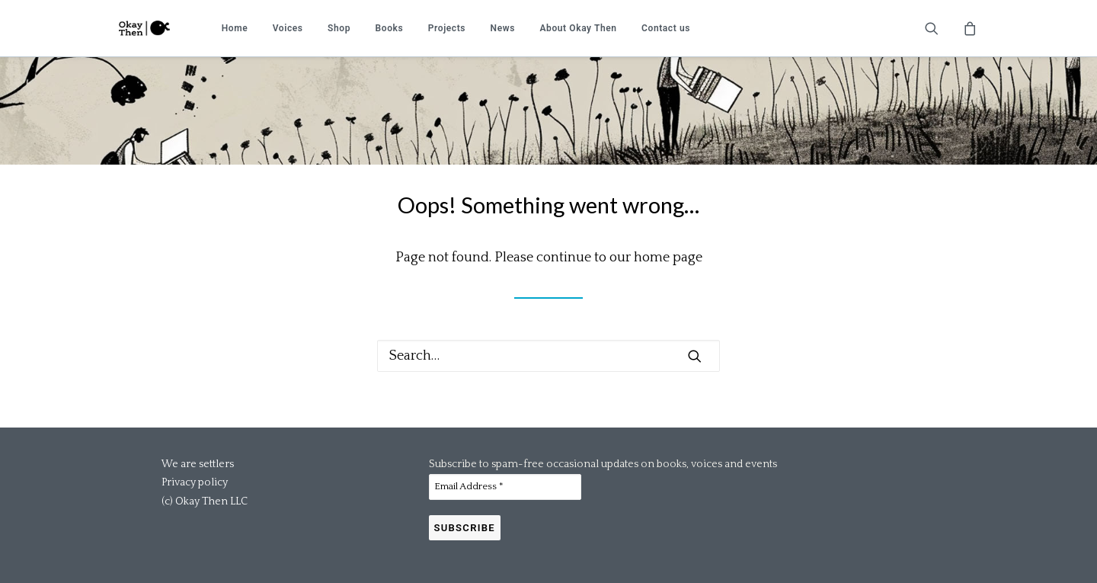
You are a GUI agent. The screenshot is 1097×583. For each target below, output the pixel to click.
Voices (288, 28)
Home (235, 28)
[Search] (548, 356)
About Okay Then (577, 28)
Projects (446, 28)
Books (390, 28)
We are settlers (198, 464)
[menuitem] (235, 28)
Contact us (665, 28)
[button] (941, 28)
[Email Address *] (505, 487)
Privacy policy (195, 482)
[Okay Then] (144, 28)
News (503, 28)
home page (668, 257)
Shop (339, 28)
